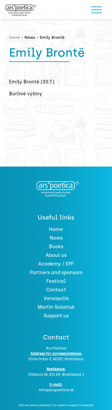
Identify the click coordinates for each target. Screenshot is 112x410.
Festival (56, 281)
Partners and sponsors (56, 272)
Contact (56, 290)
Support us (56, 316)
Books (56, 246)
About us (56, 255)
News (29, 37)
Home (56, 229)
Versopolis (56, 298)
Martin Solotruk (56, 307)
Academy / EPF (56, 264)
